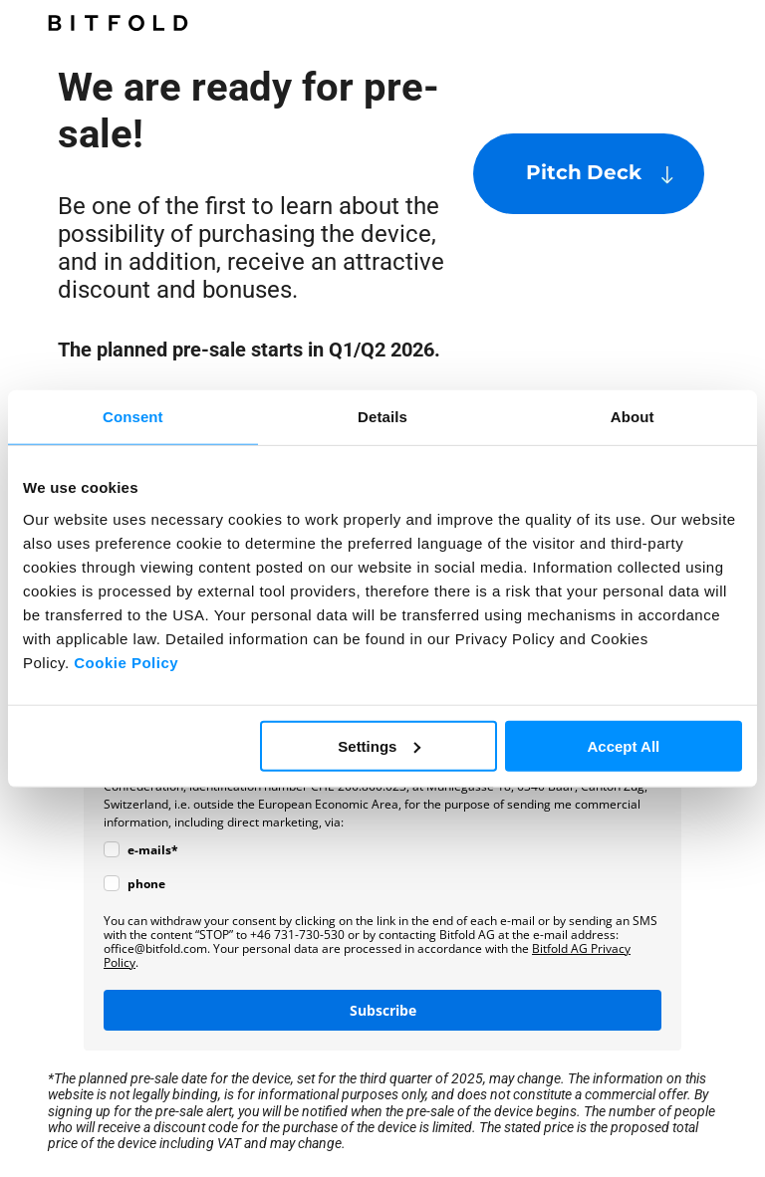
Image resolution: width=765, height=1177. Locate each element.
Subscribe (383, 1010)
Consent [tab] (133, 416)
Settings (379, 745)
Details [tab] (382, 416)
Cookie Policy (126, 661)
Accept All (623, 745)
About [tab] (632, 416)
